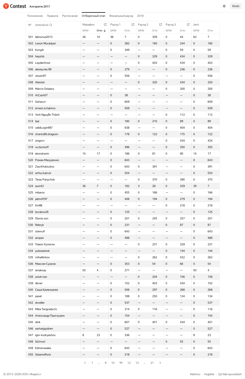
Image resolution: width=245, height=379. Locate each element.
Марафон (90, 24)
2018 (140, 15)
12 (129, 362)
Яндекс (35, 374)
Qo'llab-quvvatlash (230, 374)
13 (137, 362)
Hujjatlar (209, 374)
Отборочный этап (93, 15)
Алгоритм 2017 (39, 6)
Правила (52, 15)
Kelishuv (195, 374)
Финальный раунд (121, 15)
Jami (198, 24)
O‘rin (101, 30)
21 (152, 362)
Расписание (70, 15)
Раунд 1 (117, 24)
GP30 (87, 30)
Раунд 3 (173, 24)
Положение (35, 15)
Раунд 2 (145, 24)
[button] (43, 25)
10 (113, 362)
